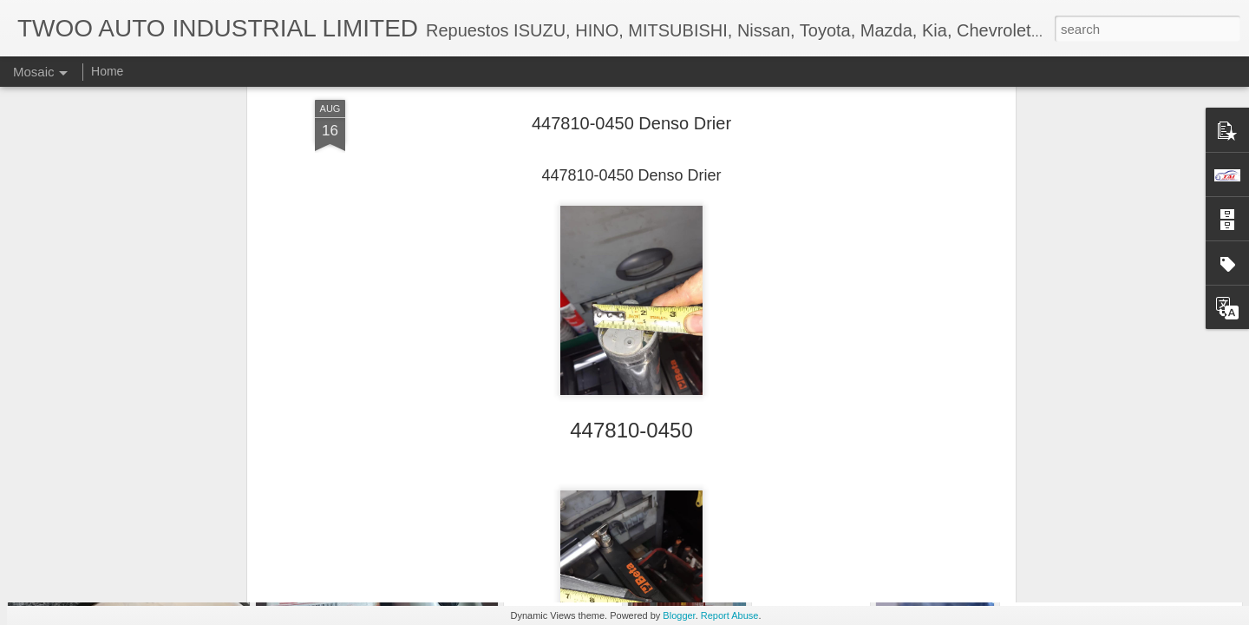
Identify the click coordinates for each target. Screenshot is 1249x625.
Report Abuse (730, 615)
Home (107, 71)
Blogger (679, 615)
